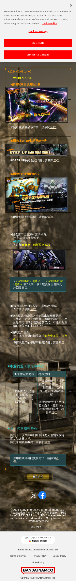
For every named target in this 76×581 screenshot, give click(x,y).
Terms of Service (18, 556)
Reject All (38, 40)
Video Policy (38, 562)
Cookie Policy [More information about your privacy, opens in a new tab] (49, 20)
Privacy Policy (39, 556)
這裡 (53, 127)
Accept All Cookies (38, 51)
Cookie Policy (59, 556)
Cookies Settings (38, 28)
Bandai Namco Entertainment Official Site (37, 549)
